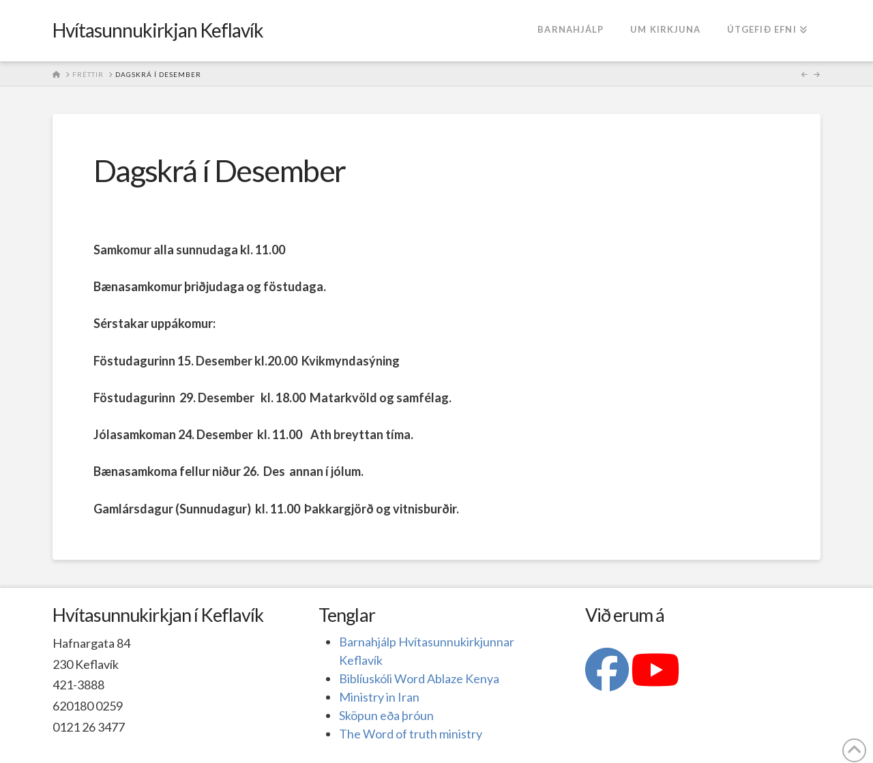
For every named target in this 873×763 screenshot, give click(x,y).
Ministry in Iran (379, 696)
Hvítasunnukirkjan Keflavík (158, 30)
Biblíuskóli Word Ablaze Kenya (419, 678)
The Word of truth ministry (410, 733)
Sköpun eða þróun (386, 715)
